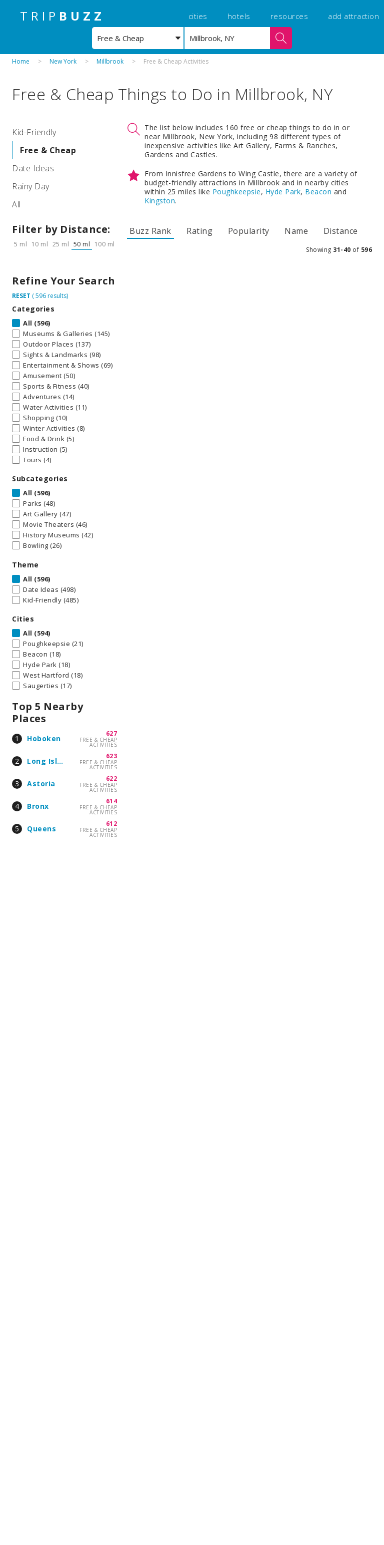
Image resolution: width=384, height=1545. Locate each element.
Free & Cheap (48, 150)
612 (112, 823)
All (16, 204)
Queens (41, 828)
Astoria (41, 783)
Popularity (249, 230)
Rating (199, 230)
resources (289, 16)
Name (296, 230)
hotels (239, 16)
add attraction (353, 16)
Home (21, 61)
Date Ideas (33, 168)
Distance (341, 230)
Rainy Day (31, 186)
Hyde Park (283, 191)
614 (112, 801)
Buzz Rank (151, 230)
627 (112, 733)
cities (198, 16)
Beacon (318, 191)
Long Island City (57, 761)
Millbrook (110, 61)
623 (112, 756)
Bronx (38, 806)
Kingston (159, 200)
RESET (21, 295)
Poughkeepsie (236, 191)
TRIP (62, 16)
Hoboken (44, 738)
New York (63, 61)
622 (112, 778)
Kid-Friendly (34, 132)
